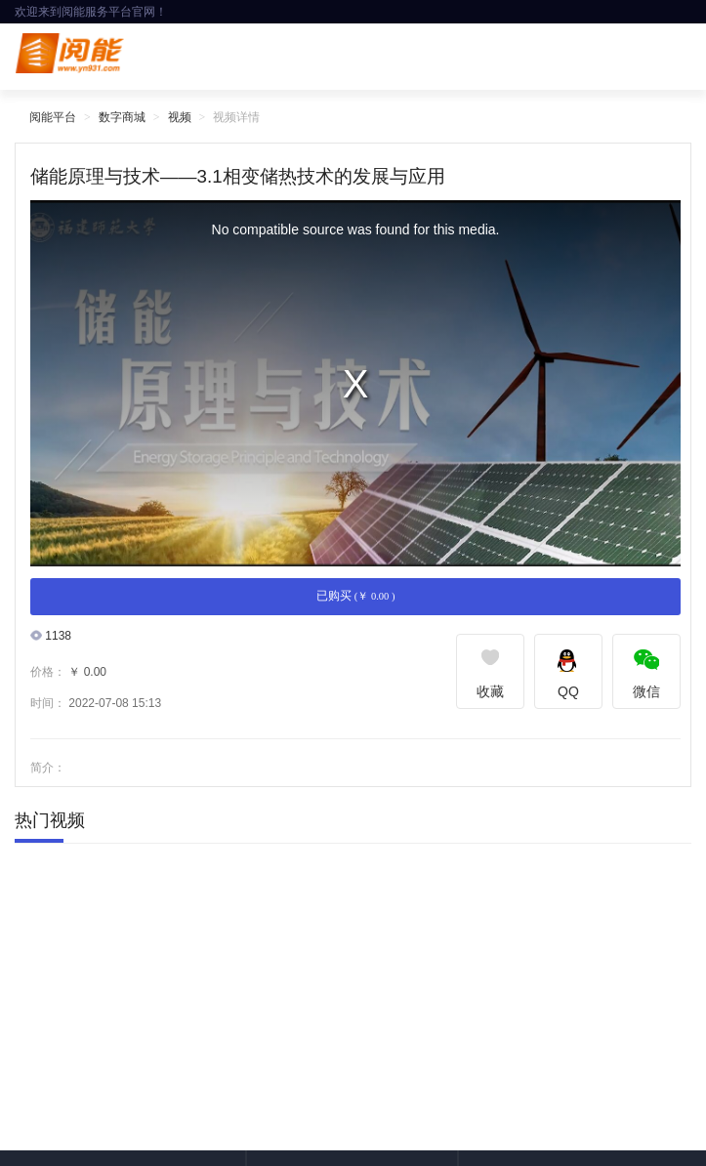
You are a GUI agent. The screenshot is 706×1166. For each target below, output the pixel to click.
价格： (47, 672)
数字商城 (122, 117)
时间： (47, 703)
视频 (179, 117)
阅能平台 (52, 117)
